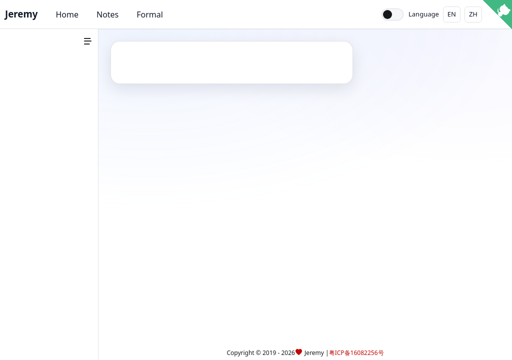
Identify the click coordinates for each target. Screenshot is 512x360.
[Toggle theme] (393, 14)
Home (67, 14)
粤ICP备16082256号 (356, 352)
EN (452, 14)
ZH (473, 14)
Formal (149, 14)
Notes (107, 14)
